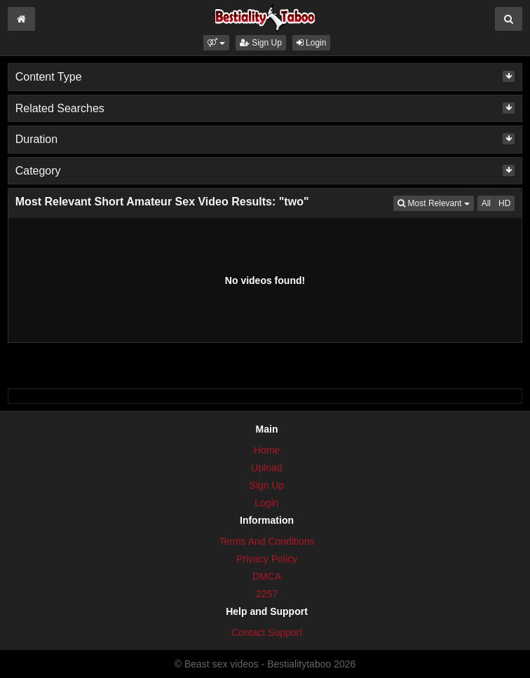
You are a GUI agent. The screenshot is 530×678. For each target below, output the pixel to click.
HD (504, 203)
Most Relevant (435, 202)
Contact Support (266, 632)
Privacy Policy (266, 558)
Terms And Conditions (266, 541)
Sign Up (261, 43)
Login (312, 43)
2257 (267, 593)
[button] (216, 42)
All (486, 203)
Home (267, 450)
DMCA (266, 576)
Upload (266, 467)
